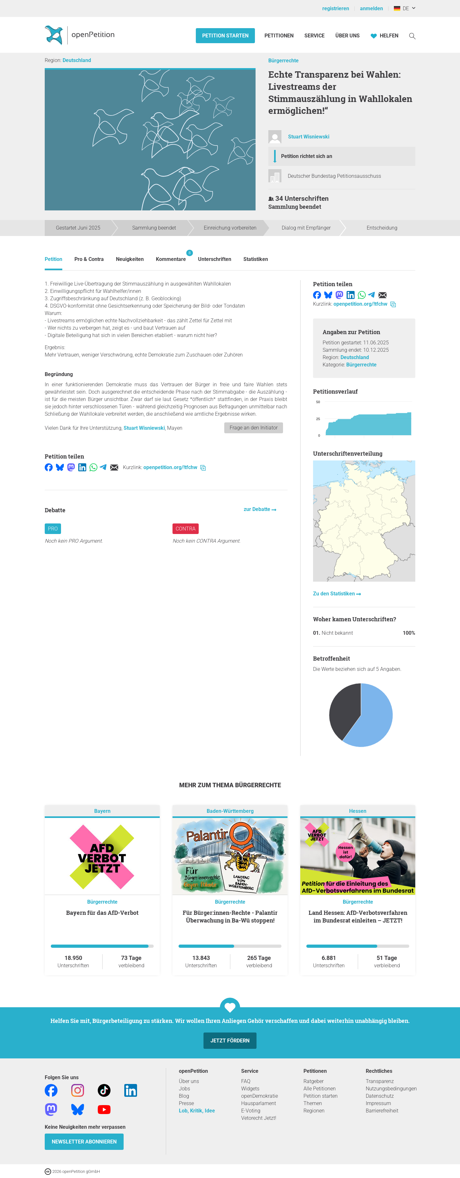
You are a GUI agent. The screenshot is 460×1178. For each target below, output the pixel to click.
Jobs (184, 1089)
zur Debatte (258, 509)
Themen (312, 1103)
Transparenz (380, 1081)
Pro (53, 529)
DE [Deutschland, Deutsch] (401, 8)
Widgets (250, 1089)
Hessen (357, 811)
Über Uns (347, 36)
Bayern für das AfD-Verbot (102, 912)
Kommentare (171, 256)
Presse (186, 1103)
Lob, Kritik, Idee (197, 1111)
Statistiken (255, 259)
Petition (53, 259)
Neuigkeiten (130, 259)
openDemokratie (259, 1096)
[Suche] (412, 35)
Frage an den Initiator (254, 428)
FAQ (245, 1081)
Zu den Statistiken (334, 594)
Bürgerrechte (283, 61)
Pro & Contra (89, 259)
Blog (184, 1096)
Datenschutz (380, 1096)
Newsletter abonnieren (84, 1142)
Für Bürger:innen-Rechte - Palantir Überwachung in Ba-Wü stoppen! (230, 916)
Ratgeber (313, 1081)
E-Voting (250, 1111)
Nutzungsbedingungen (391, 1089)
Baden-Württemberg (230, 811)
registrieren (335, 8)
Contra (185, 529)
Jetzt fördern (230, 1041)
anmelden (371, 8)
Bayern (102, 811)
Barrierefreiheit (382, 1111)
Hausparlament (258, 1103)
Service (314, 36)
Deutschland (77, 60)
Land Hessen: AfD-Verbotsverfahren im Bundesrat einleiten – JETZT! (358, 916)
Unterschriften (214, 259)
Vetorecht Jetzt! (258, 1118)
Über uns (189, 1081)
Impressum (378, 1103)
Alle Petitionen (319, 1089)
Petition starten (225, 36)
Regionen (314, 1111)
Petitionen (279, 36)
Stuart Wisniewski (308, 137)
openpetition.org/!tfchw (174, 467)
